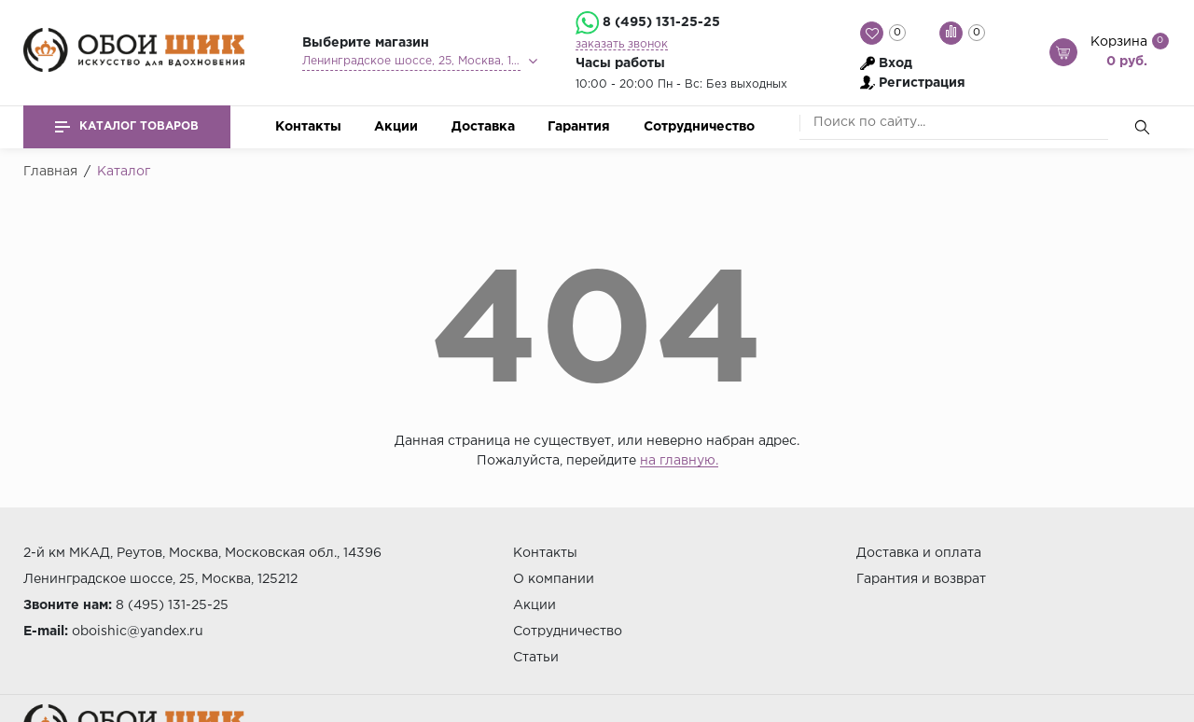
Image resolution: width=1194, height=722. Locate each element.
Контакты (308, 126)
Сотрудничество (699, 126)
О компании (553, 579)
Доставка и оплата (918, 553)
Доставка (483, 126)
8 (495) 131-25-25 (661, 22)
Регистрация (922, 83)
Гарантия (579, 126)
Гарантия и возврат (921, 579)
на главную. (679, 460)
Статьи (536, 657)
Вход (895, 63)
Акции (396, 126)
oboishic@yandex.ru (137, 631)
